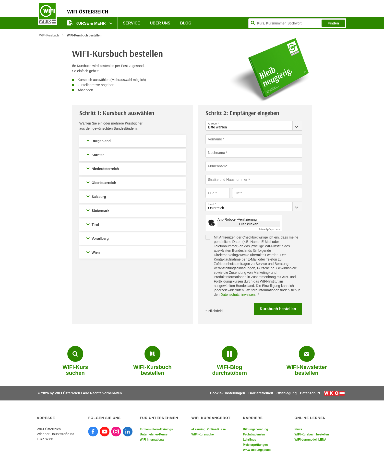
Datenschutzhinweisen (237, 294)
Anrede (212, 123)
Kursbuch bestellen (278, 309)
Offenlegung (286, 393)
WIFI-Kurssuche (202, 434)
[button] (132, 141)
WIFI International (152, 439)
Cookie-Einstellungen (227, 393)
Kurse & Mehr (87, 23)
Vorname (215, 139)
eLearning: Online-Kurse (208, 429)
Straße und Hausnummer (227, 179)
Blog (186, 23)
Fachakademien (254, 434)
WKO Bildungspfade (257, 450)
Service (131, 23)
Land (211, 204)
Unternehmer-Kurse (154, 434)
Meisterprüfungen (255, 444)
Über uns (160, 23)
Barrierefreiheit (261, 393)
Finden (333, 23)
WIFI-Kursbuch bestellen (311, 434)
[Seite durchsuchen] (297, 23)
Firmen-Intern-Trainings (156, 429)
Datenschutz (310, 393)
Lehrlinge (249, 439)
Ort (237, 193)
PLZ (211, 193)
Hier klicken (249, 224)
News (298, 429)
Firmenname (217, 166)
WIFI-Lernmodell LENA (310, 439)
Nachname (216, 152)
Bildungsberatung (255, 429)
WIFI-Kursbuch (49, 35)
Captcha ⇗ (269, 229)
